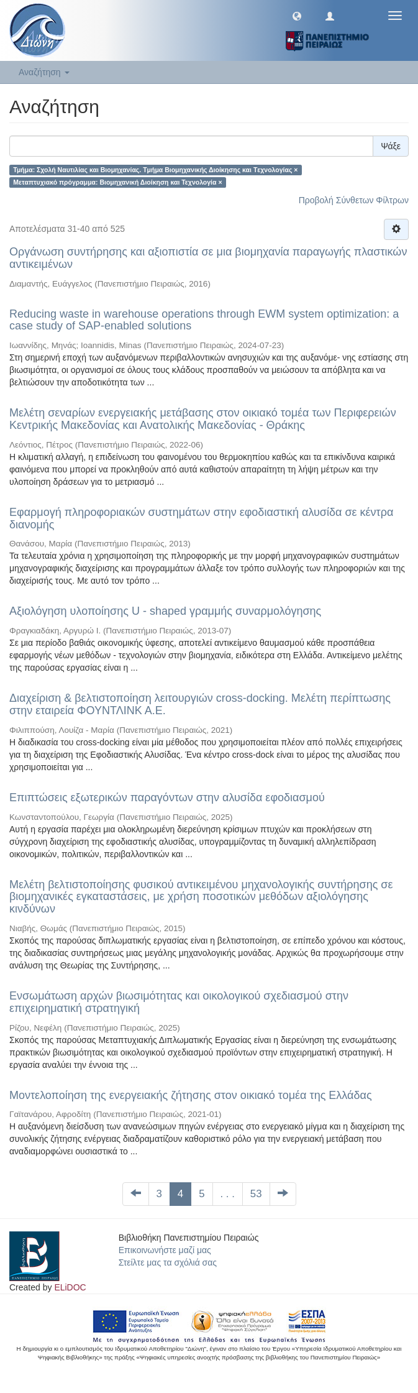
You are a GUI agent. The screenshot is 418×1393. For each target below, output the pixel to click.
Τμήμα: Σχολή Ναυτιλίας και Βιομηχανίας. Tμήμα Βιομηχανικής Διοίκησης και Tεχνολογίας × (155, 169)
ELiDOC (70, 1287)
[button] (297, 15)
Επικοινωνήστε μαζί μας (165, 1250)
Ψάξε (391, 146)
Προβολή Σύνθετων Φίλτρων (354, 200)
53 (256, 1194)
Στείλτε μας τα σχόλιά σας (168, 1262)
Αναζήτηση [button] (44, 72)
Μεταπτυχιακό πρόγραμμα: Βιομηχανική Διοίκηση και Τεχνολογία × (117, 182)
